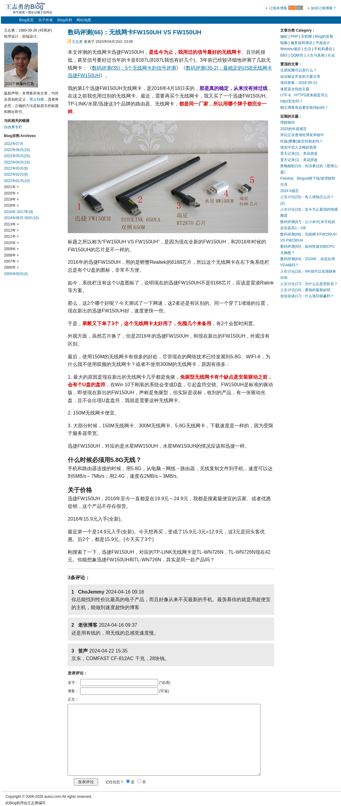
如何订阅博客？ (323, 8)
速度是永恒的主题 (294, 89)
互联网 (306, 36)
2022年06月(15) (17, 150)
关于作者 (45, 20)
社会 (331, 55)
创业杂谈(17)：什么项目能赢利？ (307, 296)
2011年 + (11, 236)
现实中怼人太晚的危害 (298, 147)
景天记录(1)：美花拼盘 (299, 160)
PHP (294, 36)
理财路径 (287, 122)
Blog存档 (64, 20)
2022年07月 (13, 144)
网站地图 (84, 20)
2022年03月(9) (16, 168)
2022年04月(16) (17, 162)
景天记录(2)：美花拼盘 (299, 153)
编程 (284, 36)
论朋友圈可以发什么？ (298, 70)
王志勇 (77, 42)
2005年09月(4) (16, 274)
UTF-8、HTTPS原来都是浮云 (304, 95)
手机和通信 (323, 49)
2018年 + (11, 205)
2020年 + (11, 193)
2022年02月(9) (16, 174)
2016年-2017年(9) (18, 212)
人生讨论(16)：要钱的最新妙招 (305, 290)
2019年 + (11, 199)
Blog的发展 (324, 36)
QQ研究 (297, 55)
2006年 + (11, 267)
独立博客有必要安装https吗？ (304, 107)
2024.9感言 (289, 191)
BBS (284, 55)
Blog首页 (26, 20)
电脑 (284, 43)
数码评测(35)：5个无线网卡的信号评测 (134, 68)
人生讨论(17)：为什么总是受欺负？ (309, 284)
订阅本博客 (278, 8)
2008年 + (11, 255)
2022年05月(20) (17, 156)
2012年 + (11, 230)
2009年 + (11, 249)
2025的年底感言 (293, 129)
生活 (307, 49)
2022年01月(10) (17, 181)
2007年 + (11, 261)
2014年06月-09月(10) (21, 218)
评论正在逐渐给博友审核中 (302, 135)
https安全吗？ (291, 101)
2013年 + (11, 224)
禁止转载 (36, 99)
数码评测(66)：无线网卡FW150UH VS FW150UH (134, 32)
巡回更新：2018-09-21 (298, 83)
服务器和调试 (301, 43)
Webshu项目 (290, 49)
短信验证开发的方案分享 (300, 76)
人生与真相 (315, 55)
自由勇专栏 (13, 127)
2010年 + (11, 243)
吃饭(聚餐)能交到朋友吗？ (301, 141)
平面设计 (322, 43)
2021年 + (11, 187)
